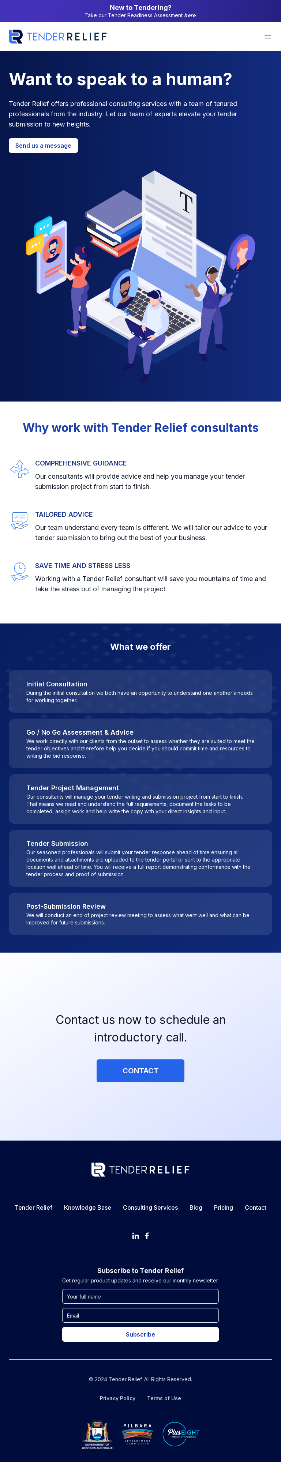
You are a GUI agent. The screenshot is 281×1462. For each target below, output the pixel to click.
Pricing (223, 1207)
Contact (141, 1070)
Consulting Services (150, 1207)
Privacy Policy (117, 1398)
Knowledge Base (87, 1207)
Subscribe (140, 1334)
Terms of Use (164, 1398)
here (189, 15)
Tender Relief (33, 1207)
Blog (196, 1207)
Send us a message (43, 145)
